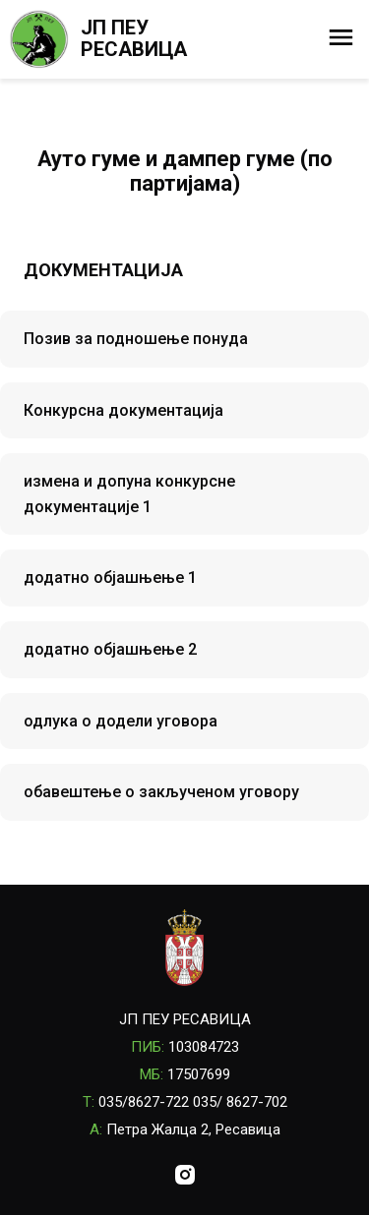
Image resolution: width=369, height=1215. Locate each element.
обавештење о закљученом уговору (161, 791)
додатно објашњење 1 (110, 577)
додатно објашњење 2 (110, 649)
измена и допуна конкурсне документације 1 (129, 494)
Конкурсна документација (123, 410)
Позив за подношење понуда (136, 338)
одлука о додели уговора (120, 721)
